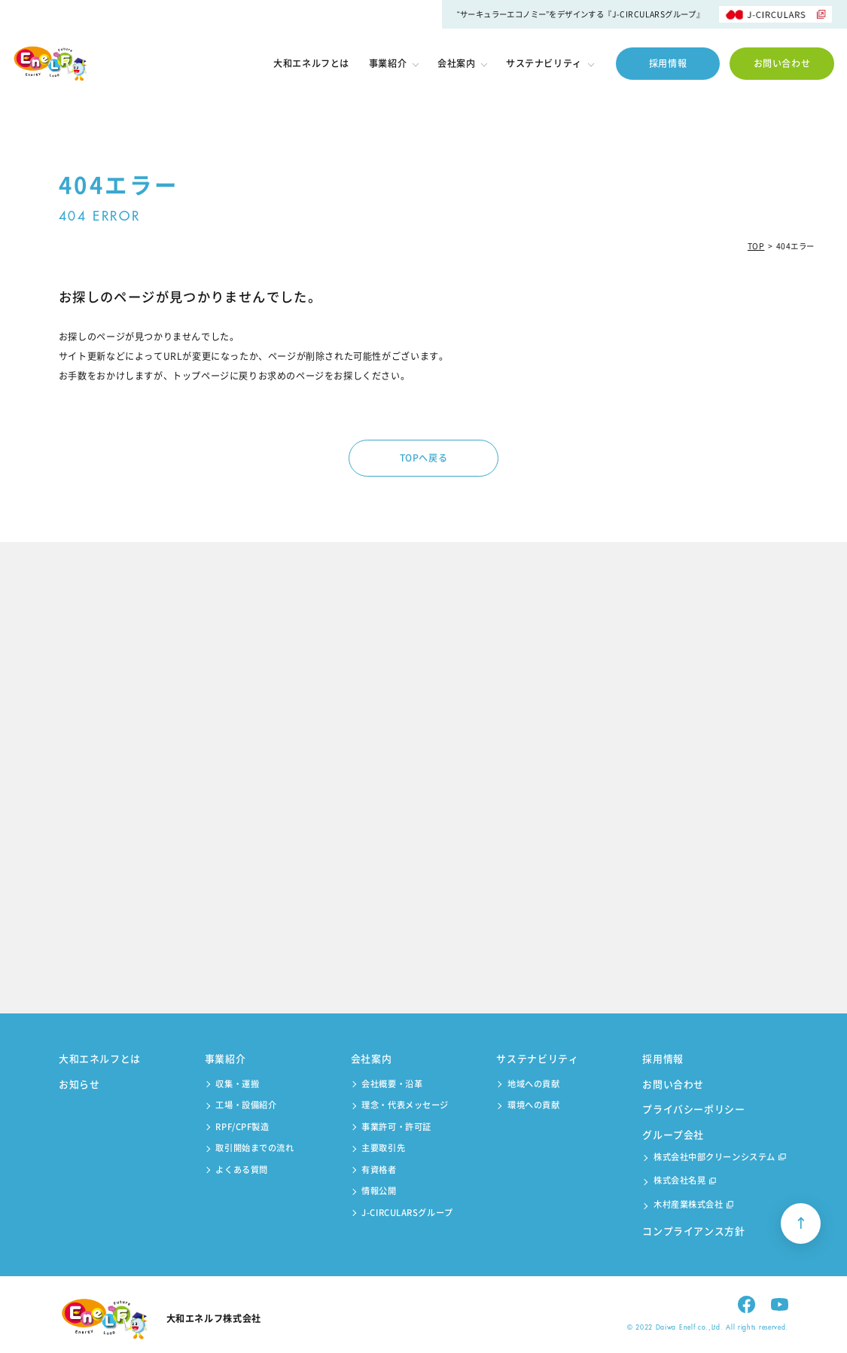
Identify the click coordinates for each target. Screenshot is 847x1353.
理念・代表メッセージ (405, 1105)
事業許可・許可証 (396, 1126)
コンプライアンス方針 (693, 1230)
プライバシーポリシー (693, 1109)
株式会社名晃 (685, 1182)
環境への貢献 (533, 1105)
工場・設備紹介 (245, 1105)
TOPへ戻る (424, 458)
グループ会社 (673, 1134)
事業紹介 (393, 63)
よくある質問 (241, 1169)
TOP (756, 245)
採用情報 (668, 63)
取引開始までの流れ (254, 1147)
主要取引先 (383, 1147)
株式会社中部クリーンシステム (720, 1158)
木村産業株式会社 (693, 1206)
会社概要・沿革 (391, 1084)
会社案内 (461, 63)
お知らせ (79, 1084)
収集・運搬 (237, 1084)
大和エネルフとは (311, 63)
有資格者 (378, 1169)
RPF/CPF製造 (242, 1126)
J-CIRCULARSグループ (406, 1212)
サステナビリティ (549, 63)
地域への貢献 (533, 1084)
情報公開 (378, 1190)
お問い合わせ (782, 63)
